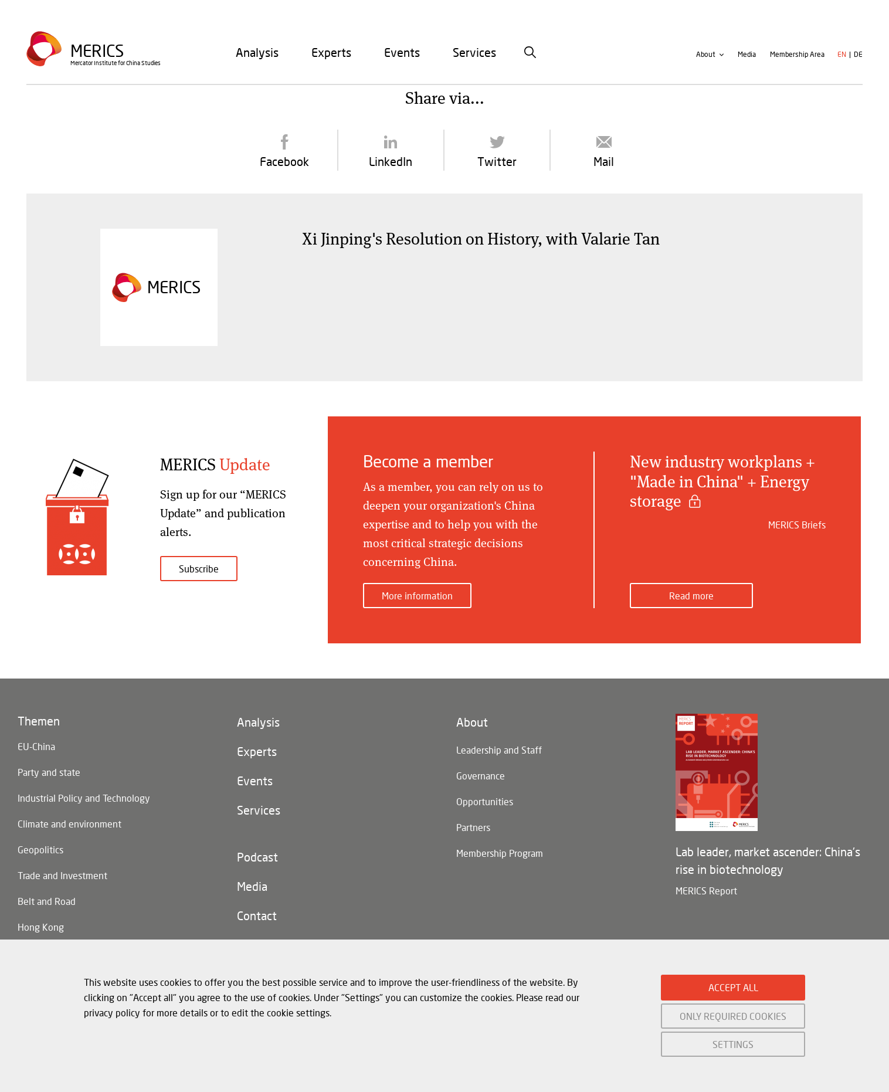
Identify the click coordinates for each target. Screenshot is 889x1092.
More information (417, 595)
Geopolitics (40, 849)
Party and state (49, 772)
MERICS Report (706, 890)
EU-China (36, 746)
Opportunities (484, 801)
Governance (480, 775)
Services (474, 52)
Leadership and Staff (499, 749)
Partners (473, 827)
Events (402, 52)
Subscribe (199, 568)
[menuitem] (257, 52)
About (705, 54)
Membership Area (797, 54)
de (858, 54)
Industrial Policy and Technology (84, 797)
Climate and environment (69, 823)
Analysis (257, 52)
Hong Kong (41, 926)
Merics (97, 50)
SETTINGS (733, 1044)
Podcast (257, 857)
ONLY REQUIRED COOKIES (733, 1016)
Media (747, 54)
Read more (691, 595)
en (841, 54)
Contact (257, 916)
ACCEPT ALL (733, 987)
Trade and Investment (62, 875)
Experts (331, 52)
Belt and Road (47, 901)
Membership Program (499, 853)
